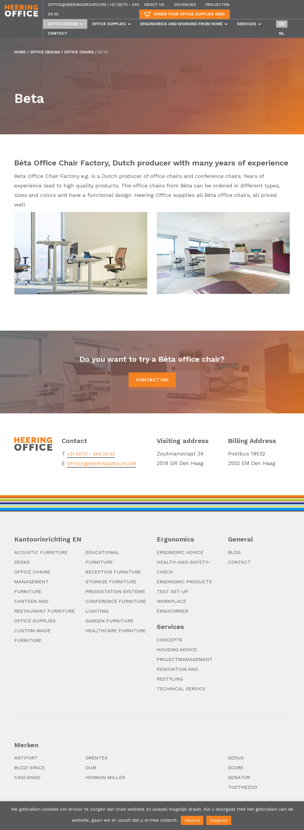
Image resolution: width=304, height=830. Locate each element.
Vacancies (185, 4)
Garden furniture (110, 621)
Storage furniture (111, 581)
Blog (234, 552)
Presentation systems (115, 591)
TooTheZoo (242, 787)
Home (20, 52)
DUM (91, 767)
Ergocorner (172, 611)
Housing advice (177, 649)
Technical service (181, 689)
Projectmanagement (185, 659)
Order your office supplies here (189, 14)
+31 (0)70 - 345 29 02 (91, 454)
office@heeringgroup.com (77, 4)
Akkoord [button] (192, 820)
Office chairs (79, 52)
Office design (63, 24)
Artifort (26, 758)
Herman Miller (105, 777)
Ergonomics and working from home (181, 24)
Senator (239, 777)
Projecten (217, 4)
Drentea (97, 758)
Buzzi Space (29, 767)
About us (154, 4)
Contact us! (152, 380)
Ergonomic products (184, 581)
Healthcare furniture (116, 630)
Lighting (97, 611)
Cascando (27, 777)
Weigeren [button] (219, 820)
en (281, 24)
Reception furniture (113, 572)
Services (246, 24)
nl (281, 33)
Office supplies (109, 24)
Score (235, 767)
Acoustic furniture (40, 552)
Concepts (169, 640)
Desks (22, 562)
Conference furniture (116, 601)
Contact (57, 33)
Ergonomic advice (180, 552)
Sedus (236, 758)
